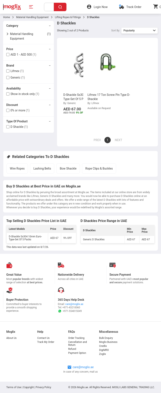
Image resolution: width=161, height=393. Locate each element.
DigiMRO (104, 350)
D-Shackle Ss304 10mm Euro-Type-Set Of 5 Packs (25, 238)
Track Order (133, 7)
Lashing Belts (42, 168)
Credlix (103, 346)
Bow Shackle (68, 168)
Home (6, 17)
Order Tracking (76, 338)
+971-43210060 (71, 307)
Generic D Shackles (94, 239)
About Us (11, 338)
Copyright (28, 387)
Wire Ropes (17, 168)
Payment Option (77, 353)
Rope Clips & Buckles (99, 168)
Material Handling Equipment (32, 17)
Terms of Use (14, 387)
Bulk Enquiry (106, 338)
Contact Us (43, 338)
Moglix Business (108, 342)
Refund (72, 349)
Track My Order (45, 342)
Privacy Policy (43, 387)
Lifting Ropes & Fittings (68, 17)
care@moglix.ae (74, 304)
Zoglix (102, 354)
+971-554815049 (70, 311)
